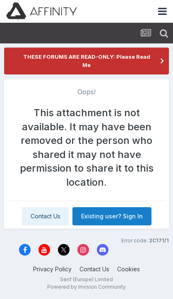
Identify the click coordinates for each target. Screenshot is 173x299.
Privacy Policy (52, 269)
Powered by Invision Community (86, 287)
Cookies (128, 269)
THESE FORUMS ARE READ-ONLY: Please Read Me (86, 60)
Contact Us (45, 216)
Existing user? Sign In (112, 216)
